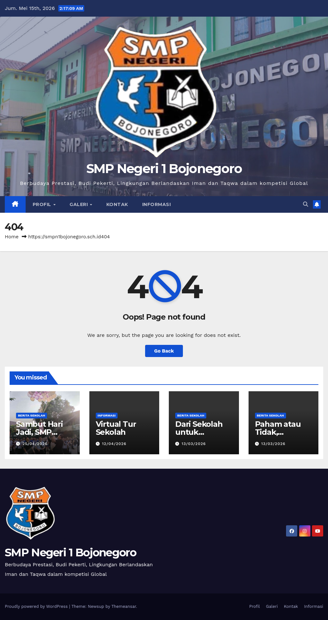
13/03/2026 (194, 443)
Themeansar (123, 606)
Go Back (164, 351)
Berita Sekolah (31, 415)
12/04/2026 (114, 443)
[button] (305, 204)
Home (12, 237)
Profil (43, 204)
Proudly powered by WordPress (37, 606)
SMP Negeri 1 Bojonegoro (164, 168)
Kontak (117, 204)
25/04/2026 (34, 443)
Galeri (79, 204)
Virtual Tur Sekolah (116, 428)
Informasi (156, 204)
